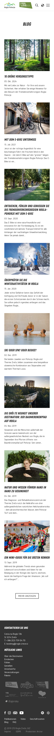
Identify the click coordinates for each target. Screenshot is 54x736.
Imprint (8, 731)
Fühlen (7, 662)
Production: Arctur (34, 731)
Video (23, 719)
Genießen (8, 666)
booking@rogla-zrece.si (17, 643)
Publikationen (10, 719)
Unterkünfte (9, 669)
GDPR (18, 731)
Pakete (7, 675)
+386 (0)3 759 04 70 (15, 640)
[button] (42, 5)
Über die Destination (13, 656)
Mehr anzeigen (27, 596)
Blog (6, 722)
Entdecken (9, 659)
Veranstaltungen (11, 672)
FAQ (14, 722)
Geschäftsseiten (37, 719)
